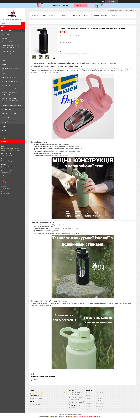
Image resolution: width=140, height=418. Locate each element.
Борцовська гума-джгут (9, 81)
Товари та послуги (7, 30)
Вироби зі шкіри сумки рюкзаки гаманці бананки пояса (10, 100)
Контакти (76, 15)
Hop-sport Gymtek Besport (10, 42)
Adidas (4, 57)
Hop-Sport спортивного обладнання (9, 93)
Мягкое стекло (6, 109)
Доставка (4, 134)
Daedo (4, 64)
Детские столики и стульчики (11, 105)
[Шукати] (23, 23)
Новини (114, 15)
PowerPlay (5, 34)
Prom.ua (79, 414)
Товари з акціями (100, 15)
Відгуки (3, 130)
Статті (86, 15)
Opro (3, 74)
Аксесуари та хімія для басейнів (9, 121)
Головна (34, 15)
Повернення (5, 138)
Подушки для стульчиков (10, 117)
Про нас (3, 126)
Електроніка (6, 85)
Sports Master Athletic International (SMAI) (8, 52)
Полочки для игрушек (9, 113)
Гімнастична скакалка (9, 77)
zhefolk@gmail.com (7, 177)
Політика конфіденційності (94, 416)
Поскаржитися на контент (79, 416)
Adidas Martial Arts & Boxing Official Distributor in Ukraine (10, 46)
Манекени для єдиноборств (11, 89)
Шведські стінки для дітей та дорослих (11, 69)
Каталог (4, 38)
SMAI (3, 60)
